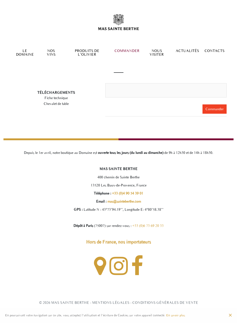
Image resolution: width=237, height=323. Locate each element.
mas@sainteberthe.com (123, 201)
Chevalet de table (56, 103)
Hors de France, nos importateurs (118, 241)
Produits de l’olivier (87, 53)
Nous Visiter (157, 53)
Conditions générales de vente (165, 302)
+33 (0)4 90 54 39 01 (127, 193)
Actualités (187, 51)
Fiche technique (56, 98)
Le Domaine (25, 53)
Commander (127, 51)
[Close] (230, 315)
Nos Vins (51, 53)
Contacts (215, 51)
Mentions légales (110, 302)
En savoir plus (175, 315)
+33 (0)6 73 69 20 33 (148, 225)
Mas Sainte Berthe (70, 302)
